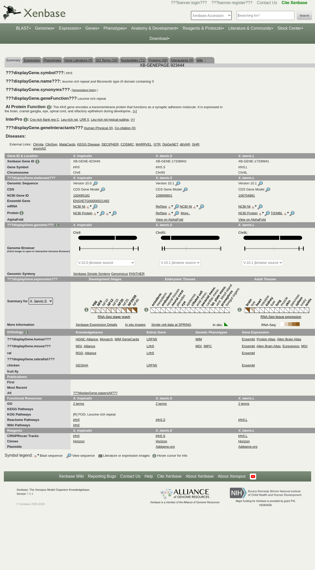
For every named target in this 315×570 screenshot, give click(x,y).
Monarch (106, 339)
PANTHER (136, 274)
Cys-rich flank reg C (44, 119)
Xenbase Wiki (71, 476)
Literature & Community (249, 28)
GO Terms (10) (107, 60)
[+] (135, 111)
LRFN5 (152, 339)
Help (148, 476)
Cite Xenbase (169, 476)
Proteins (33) (158, 60)
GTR (157, 144)
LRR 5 (84, 119)
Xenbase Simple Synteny (91, 274)
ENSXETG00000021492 (91, 201)
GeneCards (130, 339)
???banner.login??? (189, 3)
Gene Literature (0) (78, 60)
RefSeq (161, 206)
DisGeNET (170, 144)
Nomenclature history (84, 90)
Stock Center (289, 28)
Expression (69, 28)
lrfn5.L (243, 436)
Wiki (201, 60)
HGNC (80, 339)
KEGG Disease (88, 144)
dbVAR (185, 144)
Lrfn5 (150, 346)
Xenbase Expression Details (96, 325)
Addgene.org (165, 447)
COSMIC (127, 144)
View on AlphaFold (169, 219)
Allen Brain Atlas (289, 339)
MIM (118, 339)
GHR (195, 144)
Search (304, 15)
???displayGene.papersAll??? (95, 393)
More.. (185, 213)
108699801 (164, 195)
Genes (91, 28)
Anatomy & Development (153, 28)
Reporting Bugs (102, 476)
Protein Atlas (266, 339)
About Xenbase (199, 476)
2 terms (78, 404)
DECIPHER (110, 144)
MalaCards (67, 144)
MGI (79, 346)
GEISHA (82, 365)
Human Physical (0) (98, 128)
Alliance (92, 339)
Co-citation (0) (125, 128)
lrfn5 (76, 436)
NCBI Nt (79, 206)
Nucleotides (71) (133, 60)
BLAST (22, 28)
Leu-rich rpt (69, 119)
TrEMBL (277, 213)
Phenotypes (114, 28)
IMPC (208, 346)
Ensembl (248, 339)
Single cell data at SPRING (171, 325)
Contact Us (267, 3)
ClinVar (38, 144)
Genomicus (119, 274)
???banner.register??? (231, 3)
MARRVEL (144, 144)
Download (158, 38)
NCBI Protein (83, 213)
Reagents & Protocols (202, 28)
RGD (79, 353)
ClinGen (51, 144)
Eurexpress (291, 346)
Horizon (79, 441)
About (232, 476)
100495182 (81, 195)
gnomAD (39, 148)
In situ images (135, 325)
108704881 (246, 195)
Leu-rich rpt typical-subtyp (110, 119)
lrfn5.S (160, 436)
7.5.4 (30, 493)
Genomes (44, 28)
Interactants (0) (182, 60)
